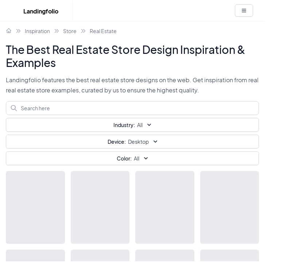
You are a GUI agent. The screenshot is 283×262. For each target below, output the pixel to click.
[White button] (244, 10)
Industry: (124, 125)
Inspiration (37, 31)
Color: (124, 158)
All (133, 158)
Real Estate (103, 31)
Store (70, 31)
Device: (117, 141)
